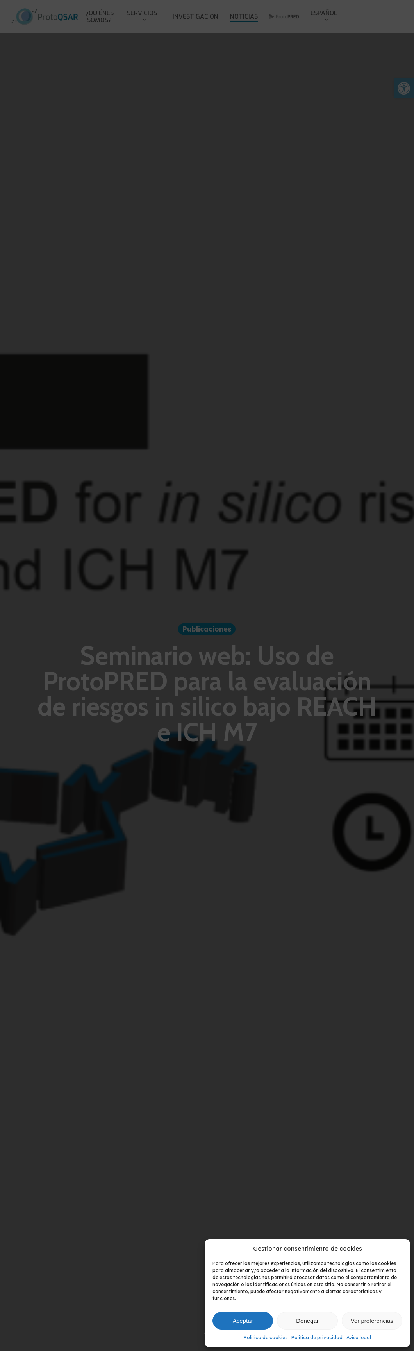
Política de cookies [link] (265, 1337)
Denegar (307, 1320)
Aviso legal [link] (358, 1337)
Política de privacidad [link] (317, 1337)
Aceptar (243, 1320)
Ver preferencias (372, 1320)
